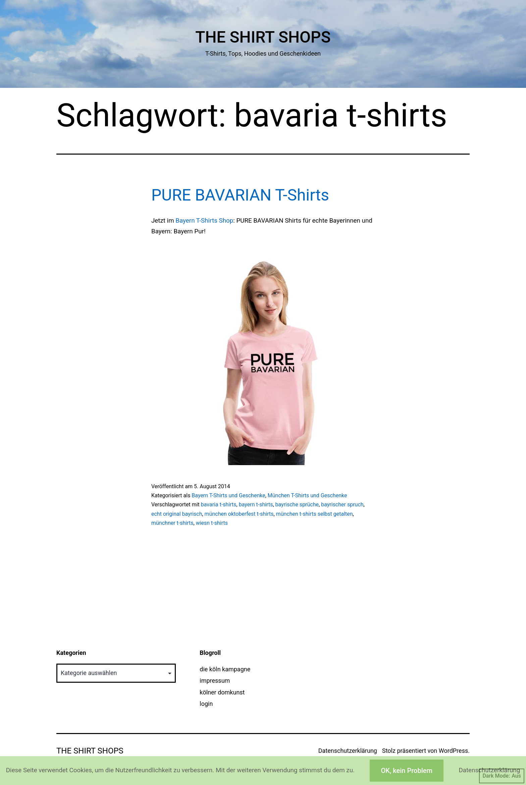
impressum (215, 680)
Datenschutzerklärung (347, 750)
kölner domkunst (222, 692)
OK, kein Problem (406, 771)
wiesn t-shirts (212, 523)
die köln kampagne (225, 669)
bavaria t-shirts (218, 504)
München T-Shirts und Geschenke (307, 495)
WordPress (453, 750)
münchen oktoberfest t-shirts (239, 514)
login (206, 703)
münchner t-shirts (172, 523)
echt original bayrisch (176, 514)
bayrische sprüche (297, 504)
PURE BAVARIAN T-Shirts (240, 195)
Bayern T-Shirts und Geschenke (228, 495)
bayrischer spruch (342, 504)
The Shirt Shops (263, 37)
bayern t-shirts (256, 504)
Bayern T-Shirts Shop (204, 220)
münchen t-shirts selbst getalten (314, 514)
